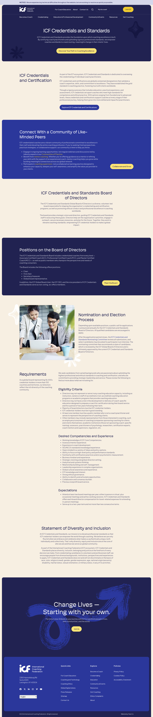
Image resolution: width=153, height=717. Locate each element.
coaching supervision (43, 164)
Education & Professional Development (68, 17)
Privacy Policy (119, 672)
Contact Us (84, 9)
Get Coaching (128, 17)
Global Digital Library (68, 688)
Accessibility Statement (122, 680)
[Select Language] (28, 696)
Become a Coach (26, 17)
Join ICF (128, 9)
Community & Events (96, 17)
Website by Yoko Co (127, 714)
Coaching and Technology (70, 680)
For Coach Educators (63, 9)
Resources (113, 17)
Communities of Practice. (52, 154)
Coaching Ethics (66, 684)
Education (94, 680)
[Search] (92, 9)
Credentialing (43, 17)
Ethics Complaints (96, 696)
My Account (102, 9)
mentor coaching (41, 156)
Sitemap (64, 696)
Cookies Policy (119, 676)
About (75, 9)
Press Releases (66, 692)
